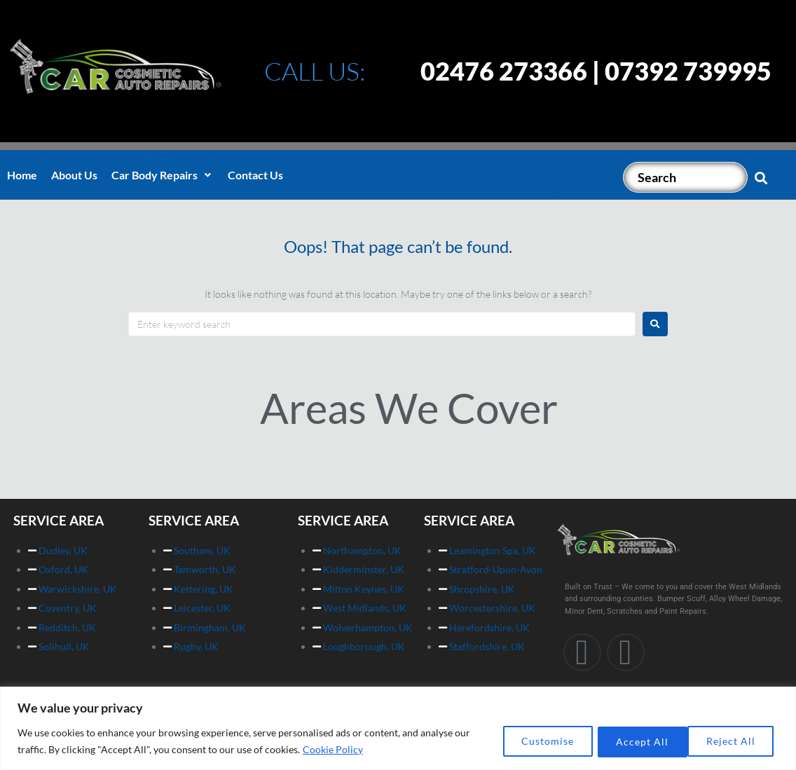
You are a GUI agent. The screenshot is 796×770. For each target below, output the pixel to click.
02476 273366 (503, 70)
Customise (538, 741)
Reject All (634, 741)
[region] (398, 728)
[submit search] (761, 177)
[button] (162, 175)
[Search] (685, 177)
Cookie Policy (333, 749)
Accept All (732, 741)
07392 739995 (688, 70)
